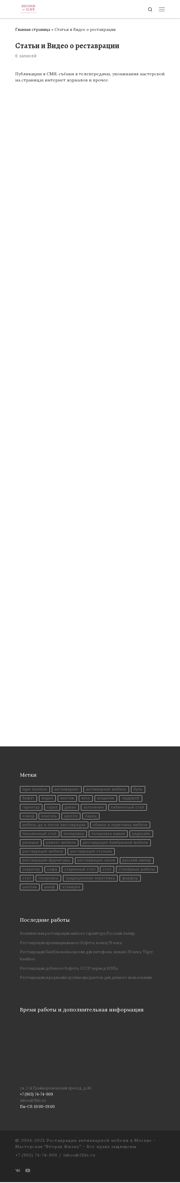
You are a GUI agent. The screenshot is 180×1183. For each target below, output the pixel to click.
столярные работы (137, 870)
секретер (31, 870)
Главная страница (32, 29)
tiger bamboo (35, 789)
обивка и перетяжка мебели (121, 825)
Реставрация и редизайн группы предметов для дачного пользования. (86, 978)
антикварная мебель (106, 789)
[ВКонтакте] (17, 1171)
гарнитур (31, 807)
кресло (71, 816)
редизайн (142, 834)
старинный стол (80, 870)
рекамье (31, 843)
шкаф (49, 888)
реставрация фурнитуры (47, 861)
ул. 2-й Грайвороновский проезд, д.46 (55, 1089)
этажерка (71, 888)
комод (28, 816)
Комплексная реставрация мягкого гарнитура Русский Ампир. (78, 934)
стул (27, 879)
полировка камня (109, 834)
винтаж (68, 798)
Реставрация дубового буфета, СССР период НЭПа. (69, 969)
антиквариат (67, 789)
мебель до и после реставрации (54, 825)
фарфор (131, 879)
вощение (106, 798)
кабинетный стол (128, 807)
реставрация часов (97, 861)
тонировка (48, 879)
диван (71, 807)
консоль (49, 816)
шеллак (30, 888)
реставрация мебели (43, 852)
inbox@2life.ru (33, 1101)
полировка (74, 834)
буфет (29, 798)
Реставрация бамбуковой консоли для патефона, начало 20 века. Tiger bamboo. (86, 956)
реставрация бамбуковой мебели (116, 843)
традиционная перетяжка (91, 879)
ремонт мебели (61, 843)
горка (52, 807)
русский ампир (137, 861)
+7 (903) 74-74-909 (36, 1156)
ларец (92, 816)
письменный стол (40, 834)
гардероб (132, 798)
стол (107, 870)
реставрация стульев (92, 852)
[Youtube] (27, 1171)
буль (139, 789)
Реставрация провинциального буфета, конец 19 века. (71, 943)
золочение (94, 807)
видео (47, 798)
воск (86, 798)
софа (52, 870)
